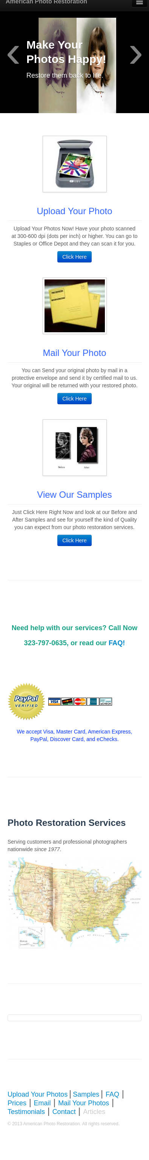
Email (42, 1103)
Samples (86, 1094)
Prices (17, 1103)
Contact (64, 1112)
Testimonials (26, 1112)
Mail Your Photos (83, 1103)
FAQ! (117, 643)
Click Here (74, 257)
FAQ (112, 1094)
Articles (94, 1112)
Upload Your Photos (38, 1094)
